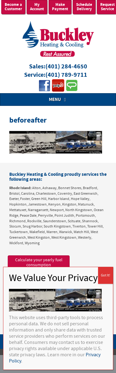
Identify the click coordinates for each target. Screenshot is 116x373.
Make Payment (60, 7)
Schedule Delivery (84, 7)
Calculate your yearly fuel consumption (38, 262)
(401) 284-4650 (66, 67)
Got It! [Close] (105, 275)
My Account (37, 7)
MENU (58, 99)
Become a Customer (13, 7)
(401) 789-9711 (66, 75)
